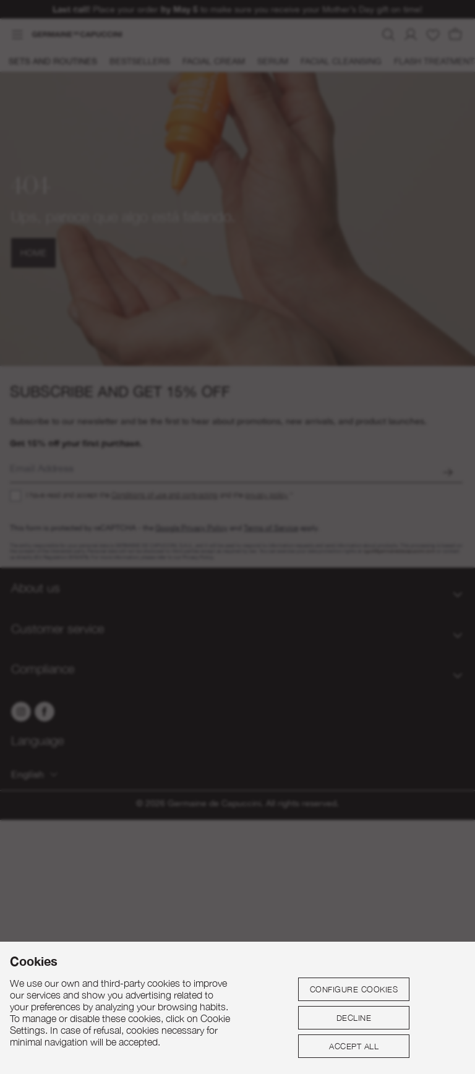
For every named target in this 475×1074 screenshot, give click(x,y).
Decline (354, 1018)
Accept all (354, 1046)
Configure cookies (354, 989)
